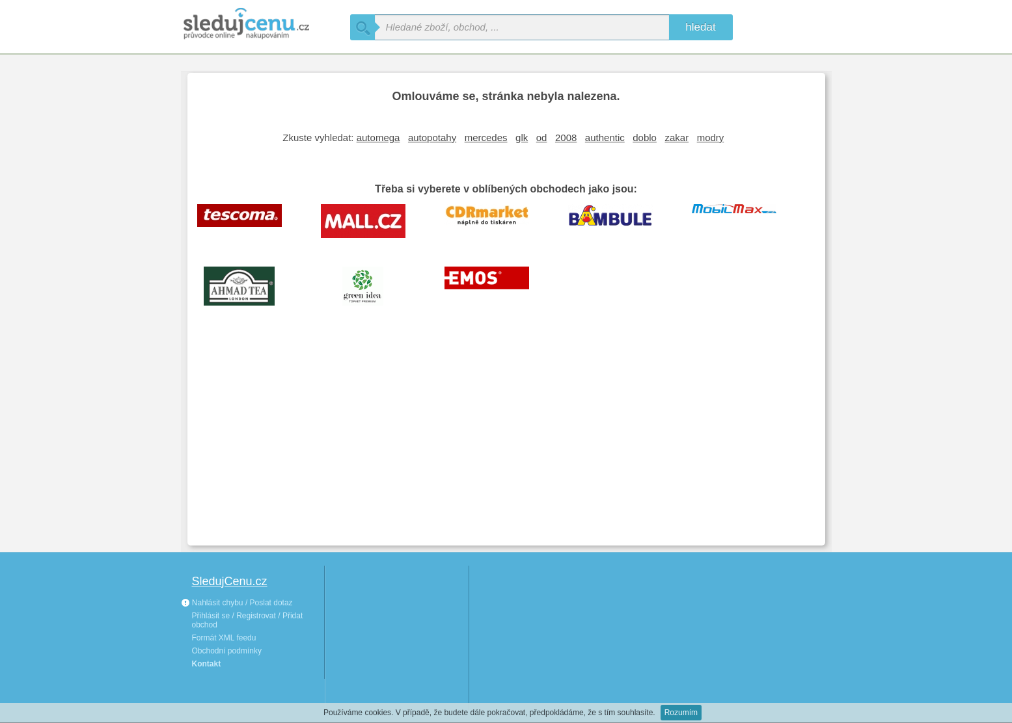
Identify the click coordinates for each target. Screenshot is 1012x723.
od (541, 137)
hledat (700, 27)
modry (710, 137)
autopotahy (432, 137)
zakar (676, 137)
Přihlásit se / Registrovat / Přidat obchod (247, 620)
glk (521, 137)
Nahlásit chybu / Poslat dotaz (237, 602)
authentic (605, 137)
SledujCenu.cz (229, 581)
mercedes (486, 137)
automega (378, 137)
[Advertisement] (506, 438)
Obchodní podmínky (227, 650)
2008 (566, 137)
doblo (645, 137)
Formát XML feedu (224, 637)
